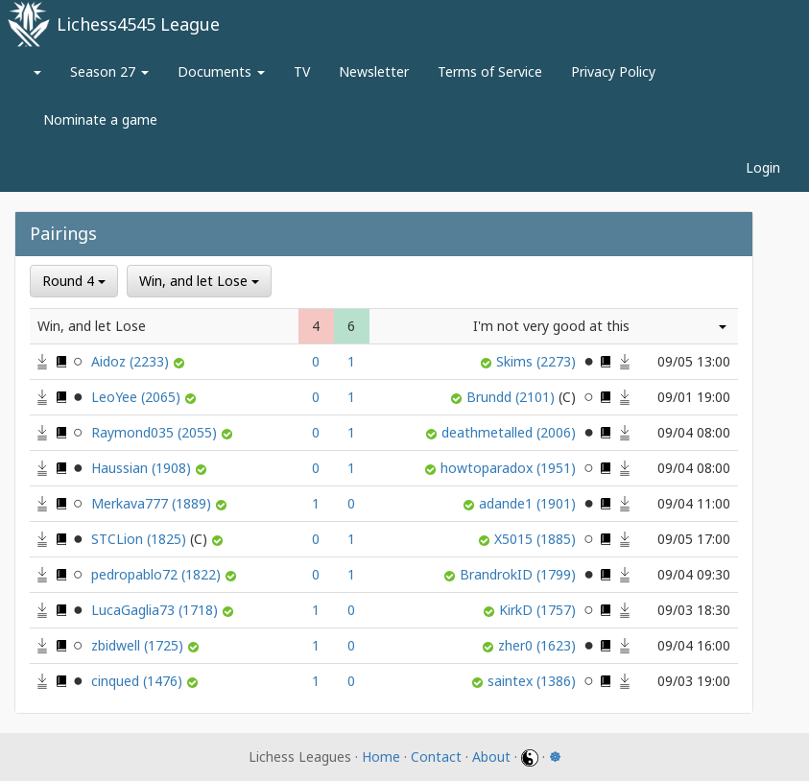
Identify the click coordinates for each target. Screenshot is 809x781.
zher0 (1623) (539, 645)
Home (381, 756)
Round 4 (74, 281)
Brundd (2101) (523, 397)
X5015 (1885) (537, 539)
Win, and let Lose (199, 281)
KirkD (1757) (539, 610)
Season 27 (109, 71)
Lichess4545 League (138, 24)
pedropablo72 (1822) (158, 574)
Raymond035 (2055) (156, 432)
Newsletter (374, 71)
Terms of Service (490, 71)
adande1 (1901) (529, 503)
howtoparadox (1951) (510, 468)
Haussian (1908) (143, 468)
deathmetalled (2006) (510, 432)
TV (302, 71)
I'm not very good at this (551, 326)
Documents (221, 71)
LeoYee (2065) (137, 397)
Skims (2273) (538, 361)
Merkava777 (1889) (153, 503)
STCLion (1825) (151, 539)
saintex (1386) (534, 681)
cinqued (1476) (138, 681)
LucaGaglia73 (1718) (156, 610)
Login (763, 167)
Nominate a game (100, 119)
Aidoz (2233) (132, 361)
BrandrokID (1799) (520, 574)
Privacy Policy (613, 71)
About (491, 756)
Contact (436, 756)
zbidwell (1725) (139, 645)
